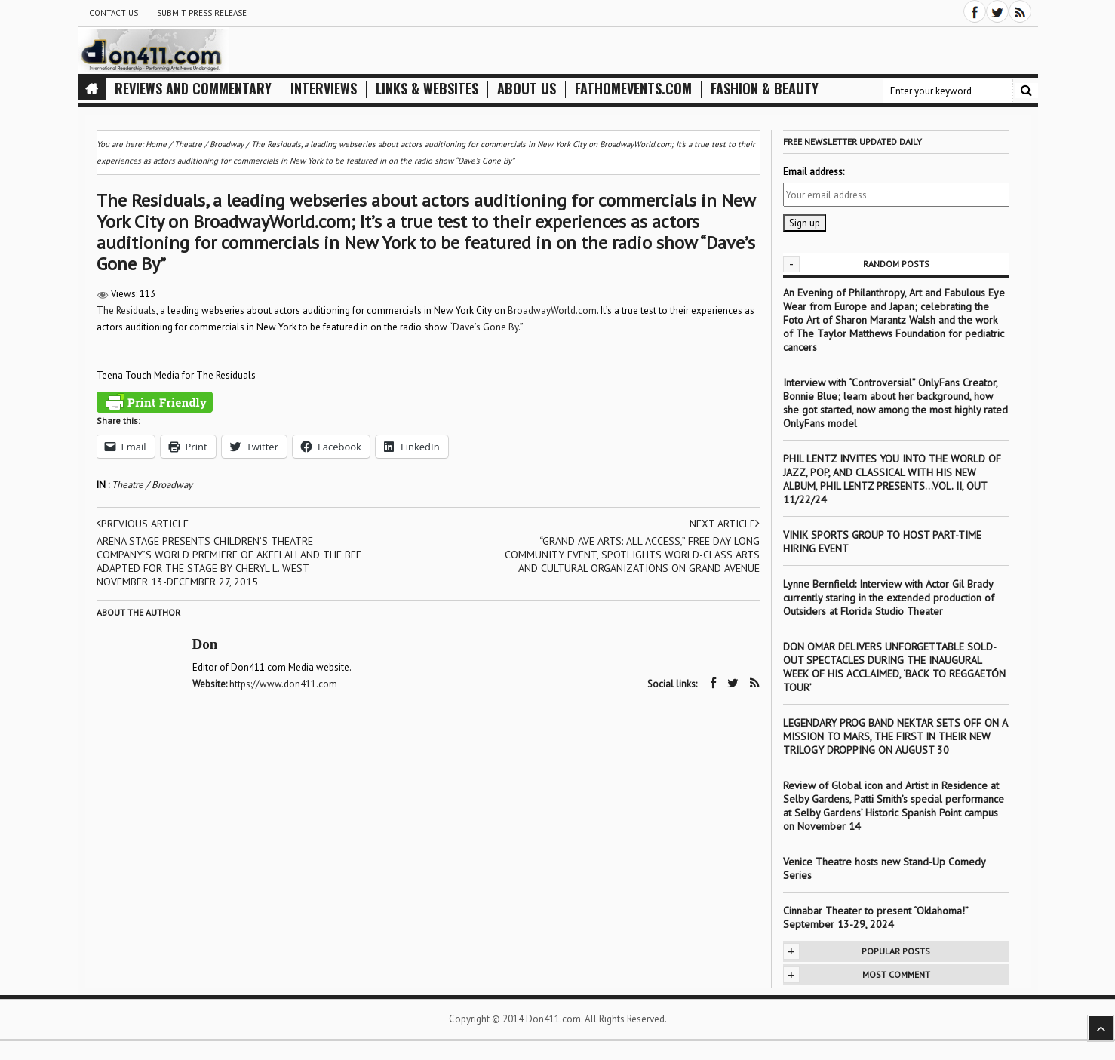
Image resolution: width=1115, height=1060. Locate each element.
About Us (526, 89)
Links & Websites (427, 89)
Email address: (813, 171)
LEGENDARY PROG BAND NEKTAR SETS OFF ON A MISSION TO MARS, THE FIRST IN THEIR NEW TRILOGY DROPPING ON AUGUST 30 (895, 736)
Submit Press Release (202, 13)
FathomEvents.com (633, 89)
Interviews (323, 89)
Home (156, 144)
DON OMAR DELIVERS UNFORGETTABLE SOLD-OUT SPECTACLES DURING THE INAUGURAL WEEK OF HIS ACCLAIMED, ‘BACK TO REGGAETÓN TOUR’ (894, 667)
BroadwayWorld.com (552, 310)
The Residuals (126, 310)
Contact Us (113, 13)
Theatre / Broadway (152, 484)
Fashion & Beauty (765, 89)
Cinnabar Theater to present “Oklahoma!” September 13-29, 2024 (875, 917)
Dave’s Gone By (485, 327)
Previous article (143, 523)
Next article (725, 523)
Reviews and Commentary (193, 89)
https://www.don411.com (283, 683)
